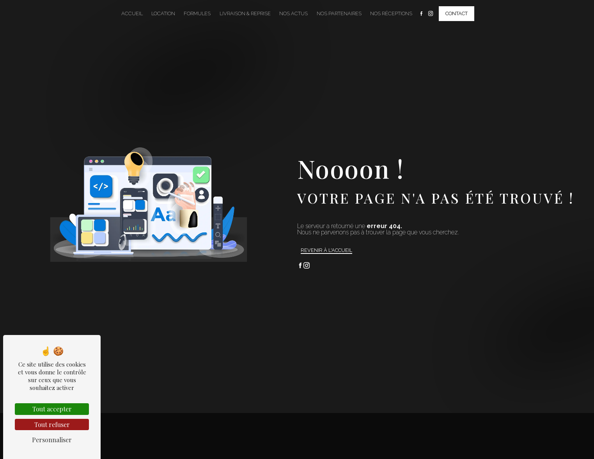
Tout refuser (52, 424)
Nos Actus (293, 13)
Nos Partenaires (339, 13)
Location (163, 13)
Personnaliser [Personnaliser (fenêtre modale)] (52, 440)
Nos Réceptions (391, 13)
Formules (197, 13)
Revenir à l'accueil (326, 250)
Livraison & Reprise (245, 13)
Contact (456, 13)
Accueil (132, 13)
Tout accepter (52, 409)
